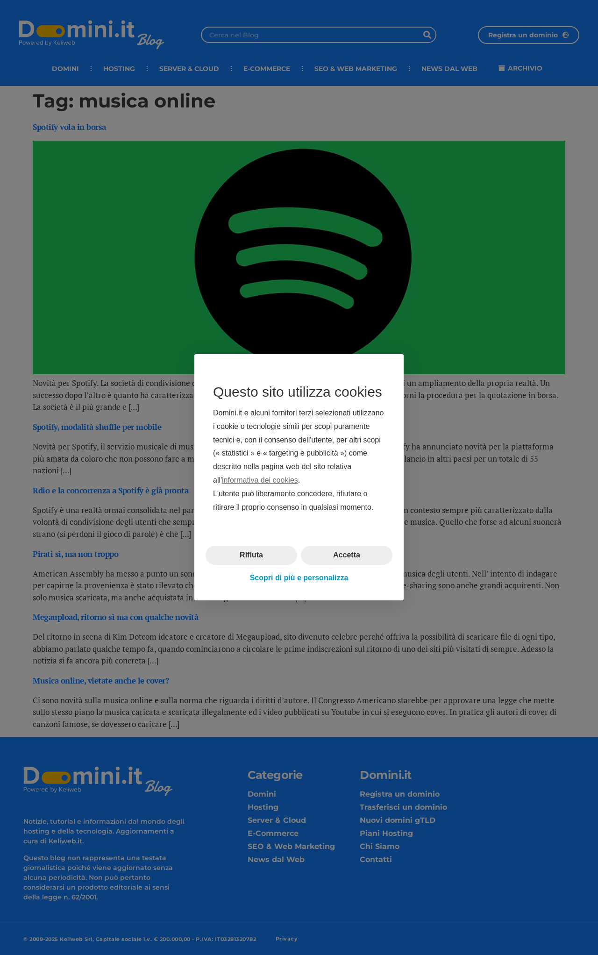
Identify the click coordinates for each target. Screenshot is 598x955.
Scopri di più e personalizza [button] (299, 578)
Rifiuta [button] (251, 555)
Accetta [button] (346, 555)
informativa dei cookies (260, 480)
